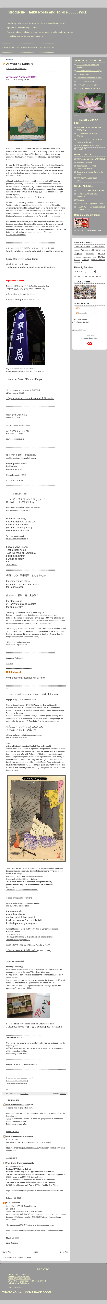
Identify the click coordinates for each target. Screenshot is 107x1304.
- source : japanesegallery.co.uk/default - (22, 890)
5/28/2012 (24, 1094)
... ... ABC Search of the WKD (88, 88)
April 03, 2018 (11, 1158)
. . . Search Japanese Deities (87, 85)
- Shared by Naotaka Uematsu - (18, 642)
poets (101, 256)
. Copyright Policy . (79, 330)
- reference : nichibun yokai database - (21, 1064)
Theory (85, 259)
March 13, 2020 (12, 1238)
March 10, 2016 (12, 1132)
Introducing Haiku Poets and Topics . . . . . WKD (47, 12)
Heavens (88, 250)
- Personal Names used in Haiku (89, 78)
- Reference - (11, 565)
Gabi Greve (11, 1203)
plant (94, 257)
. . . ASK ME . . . (82, 149)
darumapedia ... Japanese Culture (89, 203)
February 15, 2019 (13, 1198)
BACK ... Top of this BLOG (18, 1274)
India (103, 250)
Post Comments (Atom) (22, 1257)
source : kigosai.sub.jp (15, 439)
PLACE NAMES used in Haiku (88, 145)
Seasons (77, 260)
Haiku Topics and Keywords (19, 1279)
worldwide (78, 262)
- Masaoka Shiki (82, 246)
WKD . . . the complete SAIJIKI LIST (90, 159)
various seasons (98, 260)
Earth (83, 250)
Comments (81, 313)
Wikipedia (80, 200)
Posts (79, 308)
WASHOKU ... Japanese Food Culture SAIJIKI (27, 1281)
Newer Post (6, 1252)
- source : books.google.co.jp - (18, 940)
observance (90, 253)
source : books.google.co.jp (17, 539)
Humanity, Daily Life (84, 162)
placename (87, 257)
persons (63, 1094)
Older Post (64, 1252)
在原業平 (9, 664)
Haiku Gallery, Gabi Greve (18, 1283)
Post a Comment (11, 1243)
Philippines (77, 257)
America (77, 250)
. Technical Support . (80, 319)
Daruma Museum (15, 1287)
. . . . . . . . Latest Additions (86, 81)
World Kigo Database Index (19, 1276)
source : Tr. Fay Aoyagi (15, 480)
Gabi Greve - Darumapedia (17, 1105)
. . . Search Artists (83, 74)
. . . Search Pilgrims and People (89, 71)
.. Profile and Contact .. (81, 322)
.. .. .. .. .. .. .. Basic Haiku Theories (90, 190)
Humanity (96, 250)
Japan (78, 253)
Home (35, 1252)
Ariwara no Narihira (19, 63)
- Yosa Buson (98, 246)
